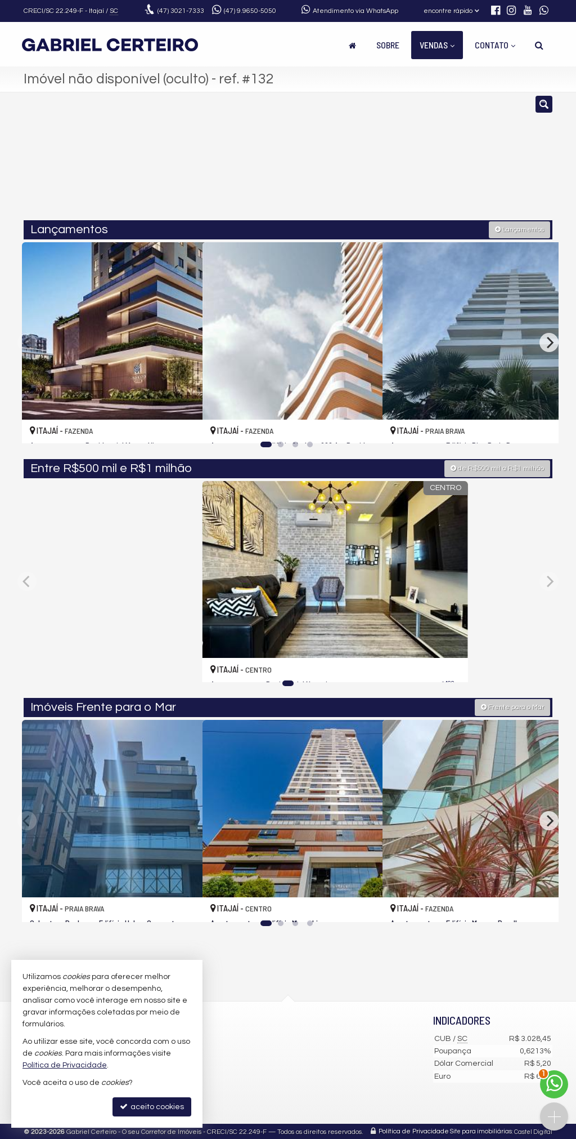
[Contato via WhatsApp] (554, 1084)
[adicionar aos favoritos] (181, 424)
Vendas (437, 44)
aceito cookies (152, 1106)
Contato (495, 44)
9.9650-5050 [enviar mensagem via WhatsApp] (250, 11)
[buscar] (442, 161)
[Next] (549, 341)
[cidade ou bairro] (372, 161)
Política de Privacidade (414, 1130)
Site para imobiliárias (481, 1130)
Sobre (387, 44)
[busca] (539, 45)
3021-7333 (181, 11)
